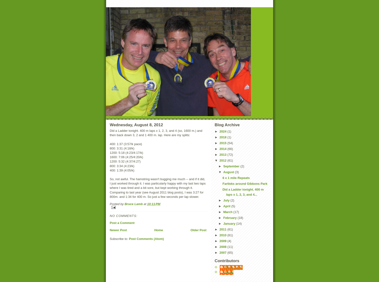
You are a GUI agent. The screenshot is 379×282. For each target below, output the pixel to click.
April (227, 206)
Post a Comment (122, 223)
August (229, 172)
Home (158, 230)
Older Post (198, 230)
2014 (223, 149)
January (229, 223)
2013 (223, 154)
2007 (223, 252)
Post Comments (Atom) (146, 239)
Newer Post (118, 230)
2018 (223, 137)
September (232, 166)
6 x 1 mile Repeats (236, 178)
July (227, 200)
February (230, 218)
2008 (223, 247)
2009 (223, 241)
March (228, 212)
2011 (223, 229)
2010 (223, 235)
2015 (223, 143)
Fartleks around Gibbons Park (244, 184)
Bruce (229, 272)
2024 (223, 131)
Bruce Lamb (134, 204)
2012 (223, 160)
